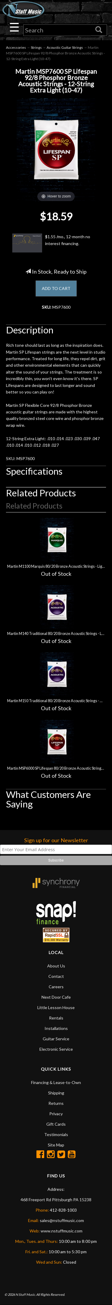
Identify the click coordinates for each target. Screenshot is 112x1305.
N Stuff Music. (26, 1294)
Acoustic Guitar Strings (65, 47)
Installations (56, 1028)
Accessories (16, 47)
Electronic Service (56, 1049)
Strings (36, 47)
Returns (56, 1103)
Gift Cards (56, 1124)
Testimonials (56, 1134)
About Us (56, 965)
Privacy (56, 1113)
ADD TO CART (56, 288)
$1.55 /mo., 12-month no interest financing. (51, 242)
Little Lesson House (56, 1007)
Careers (56, 986)
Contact (56, 976)
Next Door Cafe (56, 997)
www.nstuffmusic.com (61, 1230)
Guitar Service (56, 1038)
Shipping (56, 1092)
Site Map (56, 1144)
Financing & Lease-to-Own (56, 1082)
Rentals (56, 1017)
